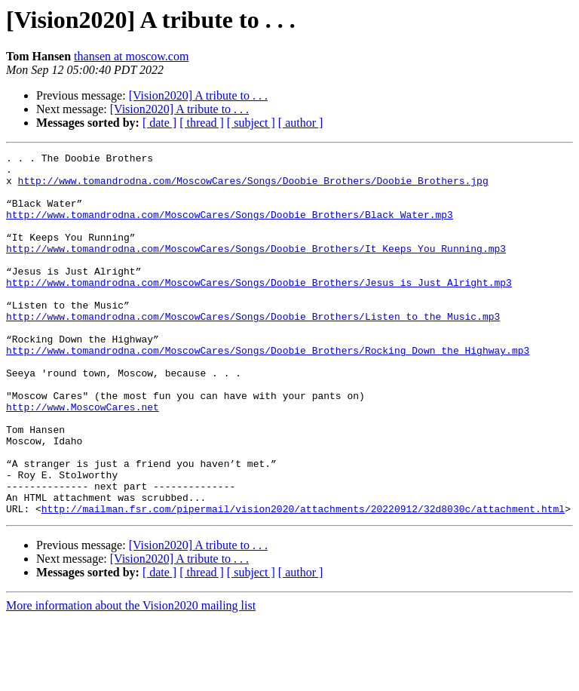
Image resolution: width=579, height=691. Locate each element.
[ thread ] (201, 122)
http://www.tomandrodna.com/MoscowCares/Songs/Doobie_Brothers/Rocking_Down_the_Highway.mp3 (267, 391)
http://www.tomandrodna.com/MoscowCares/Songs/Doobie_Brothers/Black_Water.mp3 (229, 228)
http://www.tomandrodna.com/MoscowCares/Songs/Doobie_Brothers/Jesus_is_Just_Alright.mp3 (259, 309)
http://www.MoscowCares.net (82, 458)
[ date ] (159, 122)
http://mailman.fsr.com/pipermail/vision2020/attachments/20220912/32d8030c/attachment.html (303, 581)
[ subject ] (251, 122)
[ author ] (300, 122)
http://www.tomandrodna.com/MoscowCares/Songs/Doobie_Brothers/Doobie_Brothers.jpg (253, 187)
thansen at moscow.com (131, 56)
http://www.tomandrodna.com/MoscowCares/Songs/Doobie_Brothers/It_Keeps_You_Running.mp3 (256, 268)
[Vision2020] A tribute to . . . (198, 95)
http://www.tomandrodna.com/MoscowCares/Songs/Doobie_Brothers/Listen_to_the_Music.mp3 (253, 350)
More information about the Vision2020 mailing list (131, 677)
